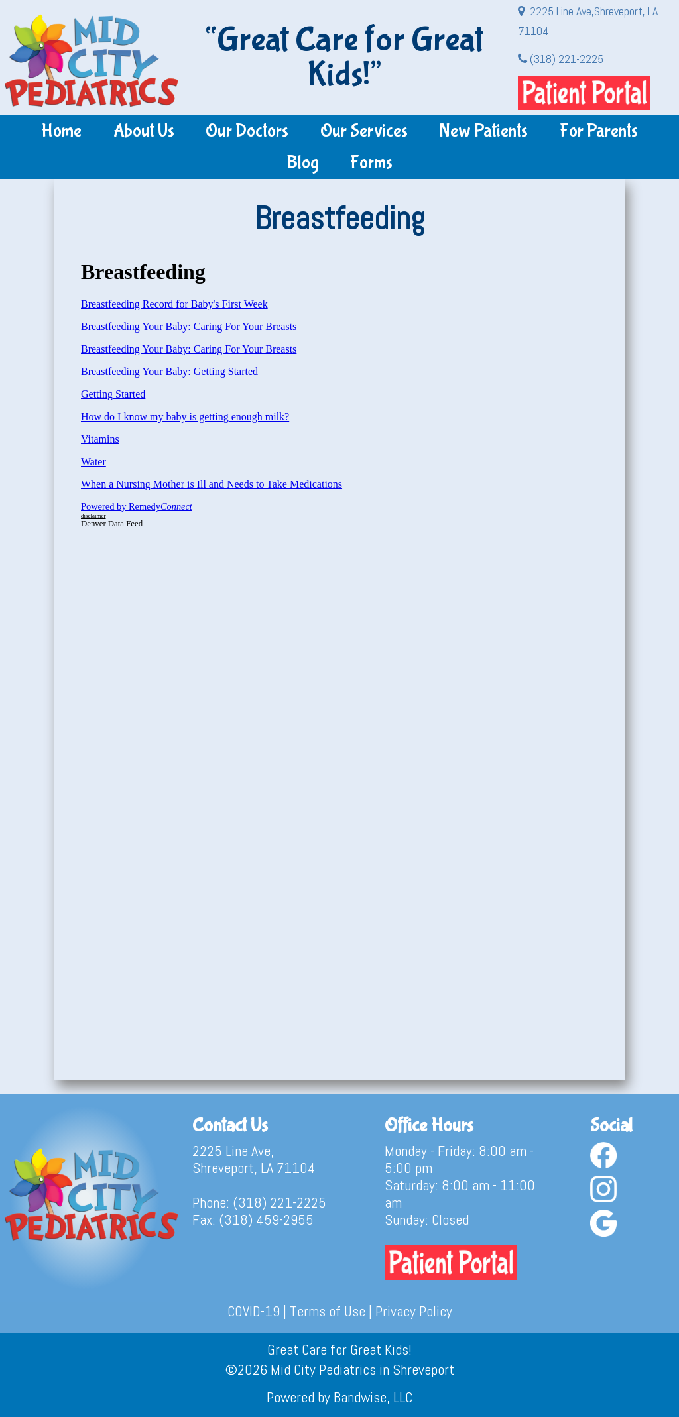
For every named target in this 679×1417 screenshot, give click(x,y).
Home (61, 131)
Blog (302, 162)
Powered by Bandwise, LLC (339, 1397)
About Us (143, 131)
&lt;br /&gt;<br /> (339, 654)
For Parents (599, 131)
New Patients (483, 131)
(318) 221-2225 (560, 58)
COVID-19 (253, 1311)
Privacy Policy (413, 1311)
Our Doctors (247, 131)
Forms (371, 162)
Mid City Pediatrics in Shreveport (362, 1369)
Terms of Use (327, 1311)
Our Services (364, 131)
